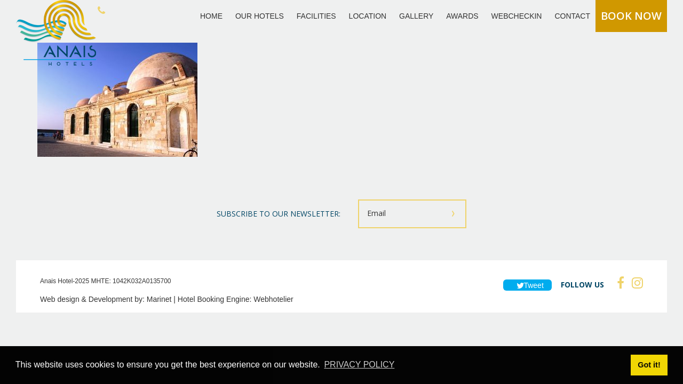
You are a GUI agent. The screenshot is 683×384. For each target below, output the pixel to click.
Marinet (159, 299)
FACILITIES (316, 16)
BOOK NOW (631, 16)
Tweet (527, 285)
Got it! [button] (649, 365)
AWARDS (462, 16)
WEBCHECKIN (516, 16)
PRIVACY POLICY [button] (359, 364)
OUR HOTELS (259, 16)
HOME (211, 16)
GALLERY (416, 16)
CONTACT (572, 16)
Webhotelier (273, 299)
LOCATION (368, 16)
